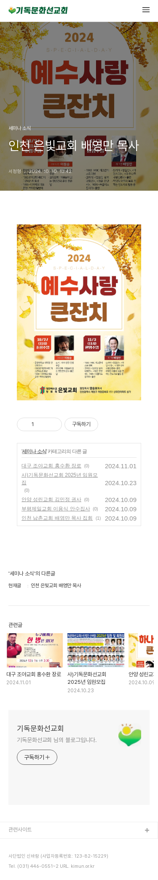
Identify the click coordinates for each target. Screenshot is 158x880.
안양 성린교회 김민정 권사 (51, 499)
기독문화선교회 (40, 728)
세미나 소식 (34, 451)
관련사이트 (20, 829)
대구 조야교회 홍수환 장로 (51, 466)
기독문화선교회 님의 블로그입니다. (57, 740)
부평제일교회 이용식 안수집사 (55, 509)
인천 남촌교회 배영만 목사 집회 (57, 518)
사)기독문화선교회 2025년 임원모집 (59, 479)
